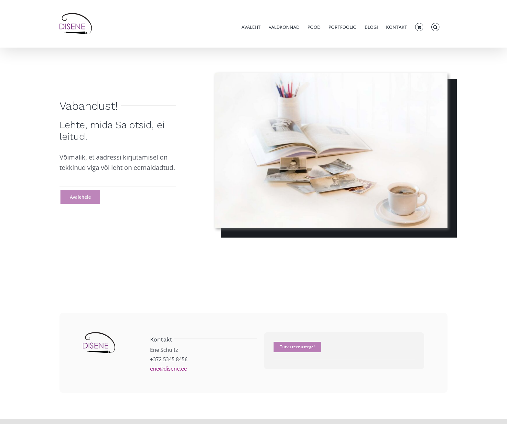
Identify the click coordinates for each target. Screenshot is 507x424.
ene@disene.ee (168, 368)
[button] (435, 27)
